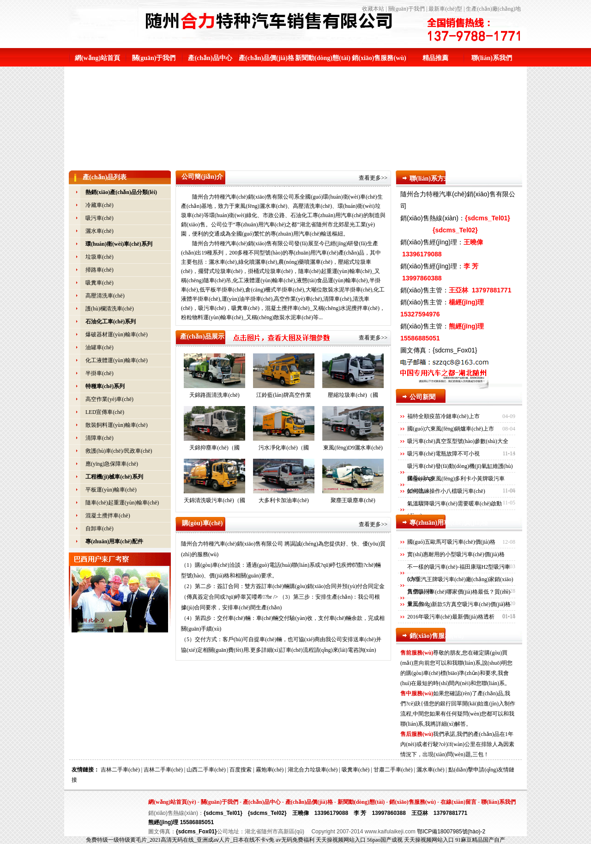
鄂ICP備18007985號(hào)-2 (451, 831)
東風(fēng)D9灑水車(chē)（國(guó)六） (353, 430)
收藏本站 (373, 9)
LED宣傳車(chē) (104, 412)
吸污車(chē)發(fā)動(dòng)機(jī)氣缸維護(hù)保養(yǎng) (460, 472)
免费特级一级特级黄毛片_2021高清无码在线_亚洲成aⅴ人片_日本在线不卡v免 (180, 840)
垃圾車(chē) (99, 257)
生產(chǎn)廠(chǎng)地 (493, 9)
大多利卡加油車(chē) (283, 481)
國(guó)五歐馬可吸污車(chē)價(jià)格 (451, 542)
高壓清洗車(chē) (105, 295)
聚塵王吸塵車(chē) (353, 481)
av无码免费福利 (295, 840)
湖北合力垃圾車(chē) (313, 769)
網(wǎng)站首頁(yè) (172, 802)
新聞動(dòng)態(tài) (322, 58)
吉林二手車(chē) (120, 769)
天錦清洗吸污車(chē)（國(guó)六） (214, 483)
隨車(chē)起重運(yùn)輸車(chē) (122, 502)
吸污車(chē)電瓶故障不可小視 (443, 453)
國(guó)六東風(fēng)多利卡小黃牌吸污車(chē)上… (456, 484)
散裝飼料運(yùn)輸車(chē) (116, 425)
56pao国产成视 (385, 840)
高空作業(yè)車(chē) (109, 399)
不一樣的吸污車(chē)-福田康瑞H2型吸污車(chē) (458, 573)
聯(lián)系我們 (491, 58)
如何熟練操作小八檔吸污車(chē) (446, 491)
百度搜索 (240, 769)
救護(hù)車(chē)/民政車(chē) (118, 451)
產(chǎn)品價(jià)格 (266, 58)
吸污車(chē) (99, 218)
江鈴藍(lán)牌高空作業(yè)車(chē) (283, 377)
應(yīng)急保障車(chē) (111, 464)
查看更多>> (373, 178)
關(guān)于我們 (406, 9)
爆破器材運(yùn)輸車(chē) (116, 334)
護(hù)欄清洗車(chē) (109, 308)
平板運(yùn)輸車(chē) (111, 489)
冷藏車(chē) (99, 205)
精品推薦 (435, 58)
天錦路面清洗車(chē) (214, 375)
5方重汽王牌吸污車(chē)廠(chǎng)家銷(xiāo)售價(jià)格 (460, 585)
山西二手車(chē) (206, 769)
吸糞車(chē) (99, 282)
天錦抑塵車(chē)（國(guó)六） (214, 430)
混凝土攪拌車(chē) (107, 515)
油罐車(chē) (99, 347)
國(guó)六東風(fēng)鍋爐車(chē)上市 (450, 428)
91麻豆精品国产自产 (480, 840)
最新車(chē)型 (445, 9)
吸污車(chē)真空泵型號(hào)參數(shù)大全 (457, 441)
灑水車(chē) (99, 231)
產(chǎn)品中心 (210, 58)
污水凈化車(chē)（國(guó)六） (283, 430)
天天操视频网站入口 (341, 840)
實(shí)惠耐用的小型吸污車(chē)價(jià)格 (456, 554)
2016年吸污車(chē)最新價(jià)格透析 (451, 616)
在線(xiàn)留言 (458, 802)
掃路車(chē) (99, 270)
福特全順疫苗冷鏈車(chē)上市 (443, 416)
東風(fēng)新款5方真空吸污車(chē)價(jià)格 (459, 604)
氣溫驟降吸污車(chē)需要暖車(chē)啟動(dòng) (454, 509)
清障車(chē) (99, 438)
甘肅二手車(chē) (393, 769)
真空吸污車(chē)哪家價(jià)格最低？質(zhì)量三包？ (458, 598)
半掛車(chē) (99, 373)
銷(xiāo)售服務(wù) (379, 58)
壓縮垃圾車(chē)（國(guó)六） (353, 377)
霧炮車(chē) (270, 769)
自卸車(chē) (99, 528)
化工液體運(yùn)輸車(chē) (116, 360)
